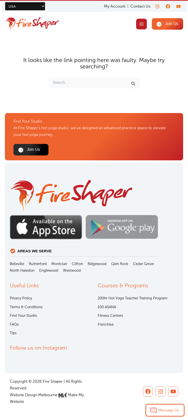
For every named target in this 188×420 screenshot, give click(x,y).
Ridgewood (97, 264)
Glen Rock (119, 264)
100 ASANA (107, 307)
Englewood (48, 270)
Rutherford (38, 264)
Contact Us (140, 6)
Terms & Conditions (26, 307)
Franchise (106, 324)
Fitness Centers (110, 315)
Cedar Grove (143, 264)
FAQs (14, 324)
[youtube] (178, 6)
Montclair (59, 264)
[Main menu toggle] (141, 24)
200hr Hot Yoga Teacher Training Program (132, 298)
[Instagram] (157, 6)
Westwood (72, 270)
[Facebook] (168, 6)
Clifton (77, 264)
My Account (114, 6)
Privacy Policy (21, 298)
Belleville (17, 264)
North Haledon (22, 270)
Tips (13, 333)
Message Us (168, 410)
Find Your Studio (23, 315)
